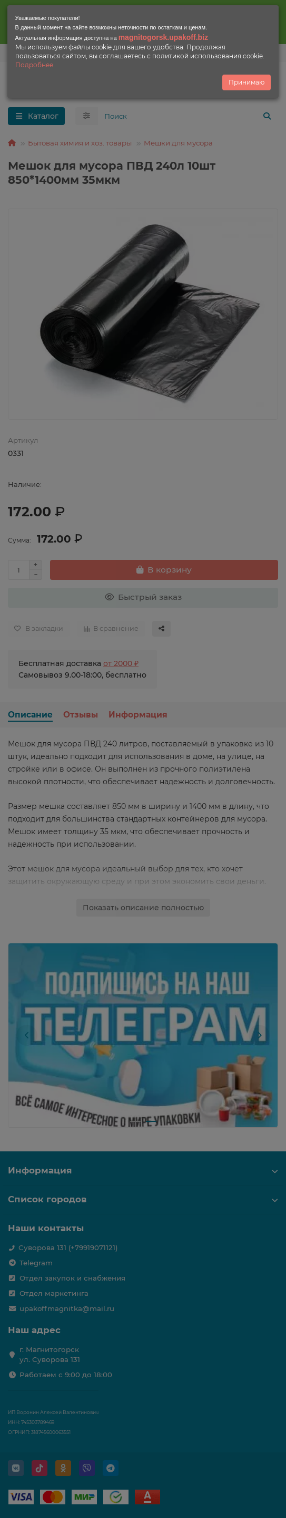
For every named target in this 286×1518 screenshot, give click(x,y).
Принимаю (246, 82)
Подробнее (34, 65)
